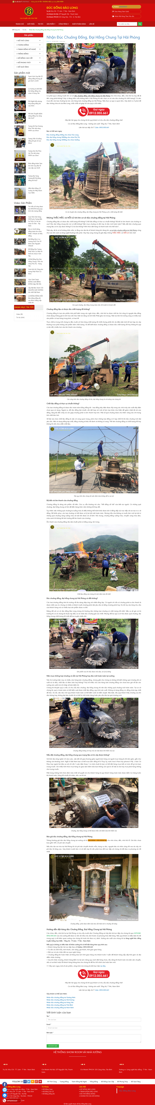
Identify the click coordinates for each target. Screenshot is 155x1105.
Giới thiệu (31, 24)
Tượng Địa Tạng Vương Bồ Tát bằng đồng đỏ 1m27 (34, 178)
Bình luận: (50, 1033)
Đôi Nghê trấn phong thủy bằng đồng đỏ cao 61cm (35, 103)
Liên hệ (91, 24)
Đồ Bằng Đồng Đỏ (49, 1094)
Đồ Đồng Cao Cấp (25, 58)
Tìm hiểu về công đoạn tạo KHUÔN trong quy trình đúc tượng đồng (35, 209)
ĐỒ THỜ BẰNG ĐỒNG (87, 1094)
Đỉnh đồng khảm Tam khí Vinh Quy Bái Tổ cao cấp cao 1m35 (35, 166)
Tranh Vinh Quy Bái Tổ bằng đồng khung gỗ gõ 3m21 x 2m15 (35, 79)
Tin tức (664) (20, 317)
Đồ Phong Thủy (24, 63)
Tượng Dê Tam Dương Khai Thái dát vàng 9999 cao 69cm (35, 128)
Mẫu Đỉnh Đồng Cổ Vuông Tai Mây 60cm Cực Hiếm (35, 191)
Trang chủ (20, 24)
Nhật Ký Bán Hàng (79, 24)
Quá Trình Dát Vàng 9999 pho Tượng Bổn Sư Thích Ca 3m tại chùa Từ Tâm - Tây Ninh (35, 221)
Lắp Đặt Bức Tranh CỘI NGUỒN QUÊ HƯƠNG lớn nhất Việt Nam (35, 290)
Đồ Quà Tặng (23, 67)
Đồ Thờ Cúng (23, 41)
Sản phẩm (51, 24)
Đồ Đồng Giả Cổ (48, 1091)
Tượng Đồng (23, 45)
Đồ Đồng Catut (47, 1089)
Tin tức (40, 24)
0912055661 (123, 7)
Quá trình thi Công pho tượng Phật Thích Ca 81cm (35, 271)
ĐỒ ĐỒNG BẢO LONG (87, 1089)
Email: (49, 1024)
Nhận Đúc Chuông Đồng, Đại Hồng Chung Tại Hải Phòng (93, 37)
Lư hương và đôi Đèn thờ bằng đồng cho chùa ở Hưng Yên (35, 91)
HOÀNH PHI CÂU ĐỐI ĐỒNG (90, 1096)
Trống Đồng (23, 54)
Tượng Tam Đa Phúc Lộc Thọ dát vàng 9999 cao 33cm (34, 153)
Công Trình (64, 24)
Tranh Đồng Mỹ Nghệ (26, 49)
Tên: (48, 1016)
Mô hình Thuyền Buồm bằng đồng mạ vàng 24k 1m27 (35, 116)
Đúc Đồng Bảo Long (127, 1091)
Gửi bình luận (52, 1046)
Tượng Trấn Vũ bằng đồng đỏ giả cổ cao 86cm (35, 141)
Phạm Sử (49, 41)
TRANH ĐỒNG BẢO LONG (89, 1091)
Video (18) (19, 314)
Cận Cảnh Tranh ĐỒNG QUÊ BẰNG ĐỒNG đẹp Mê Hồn (34, 282)
